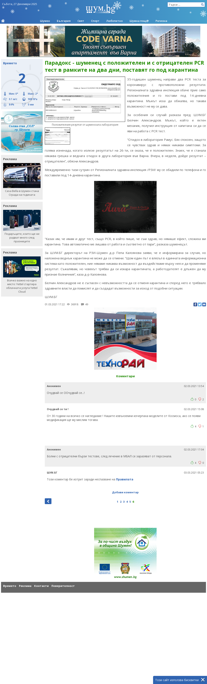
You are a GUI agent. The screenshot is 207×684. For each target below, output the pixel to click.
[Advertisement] (125, 438)
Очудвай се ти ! (58, 409)
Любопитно (114, 21)
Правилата (124, 479)
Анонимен (54, 386)
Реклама (25, 586)
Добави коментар (125, 492)
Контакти (41, 586)
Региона (161, 21)
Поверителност (63, 586)
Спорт (95, 21)
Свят (80, 21)
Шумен (45, 21)
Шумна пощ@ (139, 21)
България (64, 21)
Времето (9, 586)
